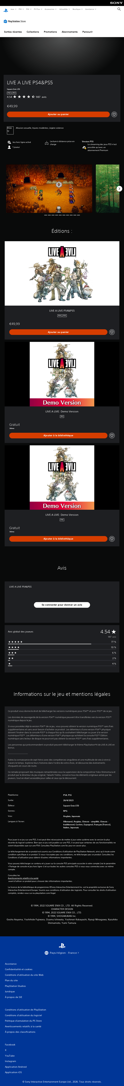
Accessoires (49, 9)
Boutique (76, 9)
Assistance (89, 9)
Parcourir (87, 28)
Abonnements (70, 28)
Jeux (12, 9)
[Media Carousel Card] (49, 185)
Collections (33, 28)
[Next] (119, 185)
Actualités (63, 9)
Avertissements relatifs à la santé (23, 875)
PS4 (27, 9)
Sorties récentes (13, 28)
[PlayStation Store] (15, 18)
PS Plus (37, 9)
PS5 (20, 9)
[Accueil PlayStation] (6, 9)
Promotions (50, 28)
